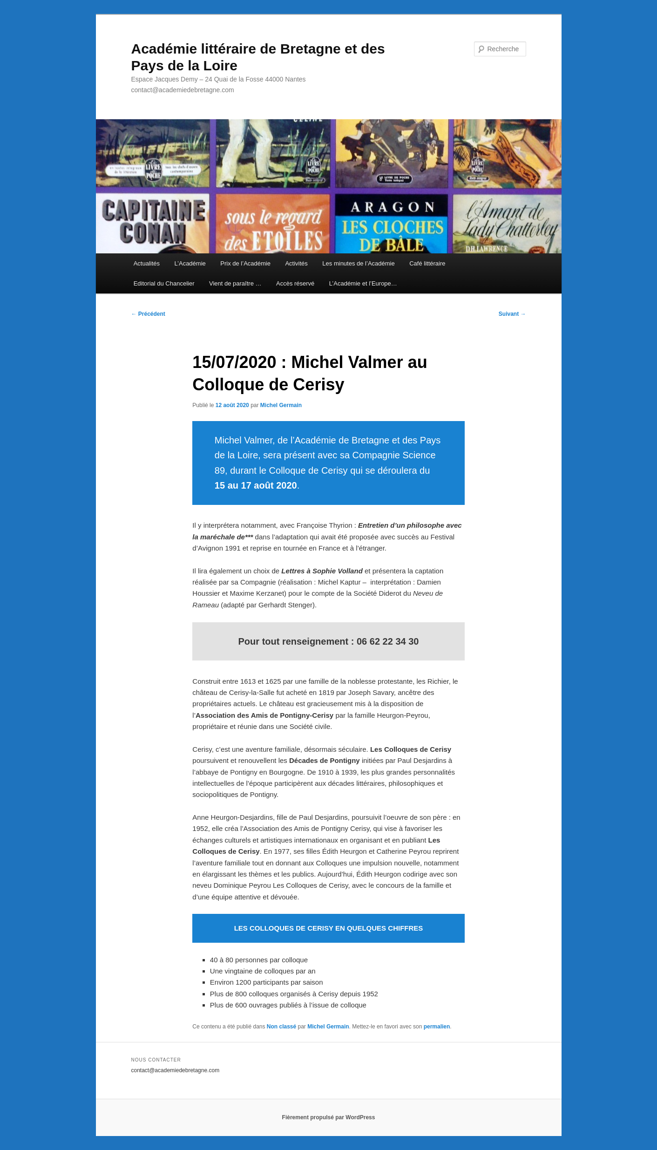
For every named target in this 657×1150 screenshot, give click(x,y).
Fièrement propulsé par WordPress (328, 1117)
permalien (437, 1026)
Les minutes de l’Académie (358, 263)
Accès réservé (295, 283)
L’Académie (190, 263)
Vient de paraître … (235, 283)
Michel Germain (281, 405)
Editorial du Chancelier (164, 283)
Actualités (147, 263)
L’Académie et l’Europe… (363, 283)
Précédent (148, 314)
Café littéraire (427, 263)
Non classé (281, 1026)
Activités (296, 263)
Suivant (512, 314)
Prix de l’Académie (245, 263)
